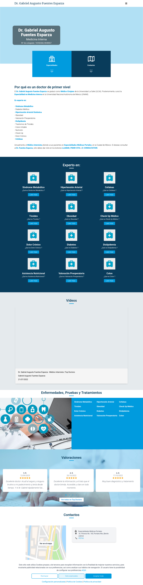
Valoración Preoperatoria (107, 416)
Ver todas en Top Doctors (71, 500)
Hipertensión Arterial (105, 402)
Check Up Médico (126, 406)
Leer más (33, 195)
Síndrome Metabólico (83, 402)
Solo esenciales (71, 576)
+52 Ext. (81, 538)
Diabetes (100, 411)
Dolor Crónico (80, 411)
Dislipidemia (124, 411)
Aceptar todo (98, 576)
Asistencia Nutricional (83, 416)
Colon (121, 416)
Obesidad (100, 406)
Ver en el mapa (46, 543)
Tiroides (77, 406)
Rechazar (44, 576)
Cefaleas (122, 402)
